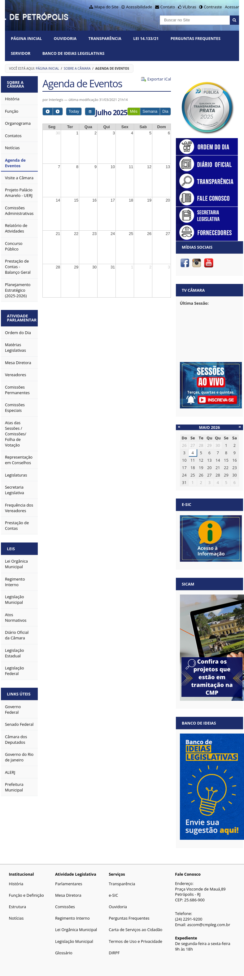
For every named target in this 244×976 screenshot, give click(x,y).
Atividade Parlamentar (22, 318)
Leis (11, 548)
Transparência (105, 38)
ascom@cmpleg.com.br (208, 924)
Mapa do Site (106, 7)
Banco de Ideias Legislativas (73, 53)
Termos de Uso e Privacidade (135, 941)
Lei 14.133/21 (146, 38)
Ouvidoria (65, 38)
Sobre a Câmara (77, 68)
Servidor (20, 53)
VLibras (189, 7)
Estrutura (17, 906)
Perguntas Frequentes (195, 38)
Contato (167, 7)
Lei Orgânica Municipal (76, 929)
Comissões (65, 906)
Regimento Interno (72, 918)
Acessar (232, 7)
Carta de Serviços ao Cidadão (135, 929)
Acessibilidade (139, 7)
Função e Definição (26, 895)
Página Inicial (26, 38)
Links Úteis (18, 694)
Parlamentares (68, 884)
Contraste (213, 7)
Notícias (16, 918)
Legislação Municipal (74, 941)
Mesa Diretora (68, 895)
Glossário (63, 953)
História (16, 884)
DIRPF (114, 953)
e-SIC (113, 895)
